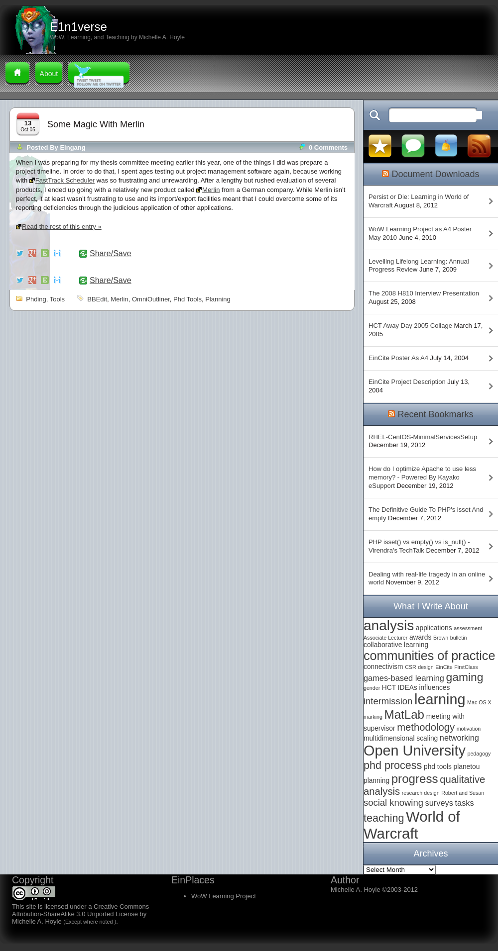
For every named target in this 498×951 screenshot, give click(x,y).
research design (421, 793)
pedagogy (479, 754)
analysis (389, 625)
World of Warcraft (412, 825)
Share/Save (110, 254)
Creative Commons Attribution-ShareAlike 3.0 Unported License (80, 910)
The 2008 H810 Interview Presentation (424, 293)
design (425, 667)
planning (218, 299)
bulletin (458, 638)
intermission (388, 701)
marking (373, 717)
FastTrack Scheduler (65, 180)
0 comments (328, 147)
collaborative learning (396, 645)
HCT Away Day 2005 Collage (410, 325)
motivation (469, 729)
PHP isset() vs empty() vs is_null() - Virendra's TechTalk (419, 546)
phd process (393, 765)
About (49, 74)
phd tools (187, 299)
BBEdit (97, 299)
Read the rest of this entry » (62, 226)
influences (434, 687)
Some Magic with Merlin (95, 124)
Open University (415, 751)
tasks (464, 802)
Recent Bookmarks (435, 414)
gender (372, 688)
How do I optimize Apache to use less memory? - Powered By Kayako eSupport (422, 477)
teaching (384, 818)
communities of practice (429, 656)
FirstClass (466, 667)
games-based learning (404, 677)
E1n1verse (78, 26)
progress (414, 778)
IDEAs (407, 687)
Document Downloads (435, 174)
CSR (410, 667)
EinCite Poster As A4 (398, 358)
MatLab (404, 714)
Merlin (211, 189)
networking (459, 737)
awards (420, 637)
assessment (468, 628)
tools (57, 299)
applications (434, 628)
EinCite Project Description (407, 381)
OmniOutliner (151, 299)
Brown (440, 638)
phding (36, 299)
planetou (467, 766)
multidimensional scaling (401, 738)
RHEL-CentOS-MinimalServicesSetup (423, 437)
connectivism (383, 666)
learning (439, 699)
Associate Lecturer (385, 638)
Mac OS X (479, 702)
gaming (465, 676)
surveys (439, 802)
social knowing (393, 802)
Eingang (72, 147)
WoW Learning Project (223, 896)
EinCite (443, 667)
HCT (389, 687)
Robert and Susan (462, 793)
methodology (426, 727)
